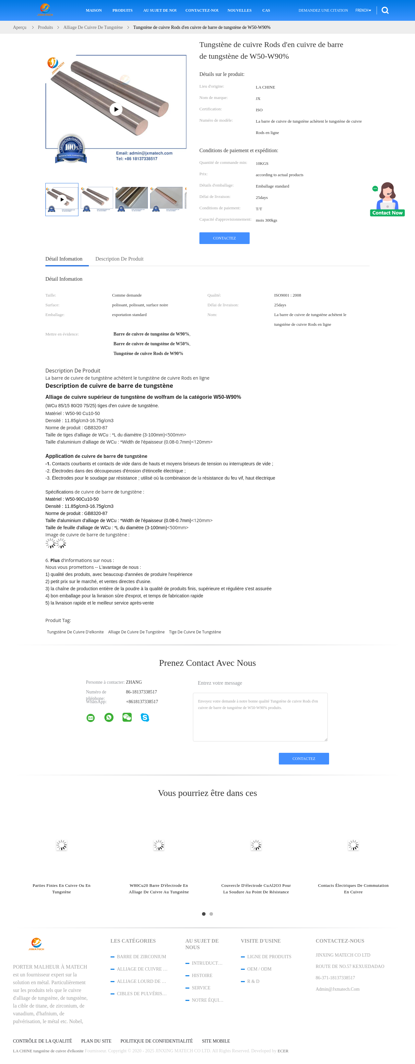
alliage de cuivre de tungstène (136, 632)
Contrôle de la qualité (42, 1041)
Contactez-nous (202, 10)
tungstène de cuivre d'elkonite (75, 632)
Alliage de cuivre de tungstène (142, 969)
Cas (266, 10)
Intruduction (208, 963)
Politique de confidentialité (157, 1041)
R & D (253, 981)
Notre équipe (208, 1000)
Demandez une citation (323, 10)
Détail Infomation (63, 259)
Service (201, 987)
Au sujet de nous (159, 10)
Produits (123, 10)
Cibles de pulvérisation (142, 993)
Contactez (224, 238)
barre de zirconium (141, 956)
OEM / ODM (259, 969)
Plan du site (96, 1041)
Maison (94, 10)
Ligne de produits (269, 956)
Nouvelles (240, 10)
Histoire (202, 975)
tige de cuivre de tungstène (195, 632)
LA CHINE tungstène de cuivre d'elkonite (48, 1050)
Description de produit (119, 259)
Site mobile (216, 1041)
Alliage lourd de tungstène (142, 981)
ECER (283, 1050)
